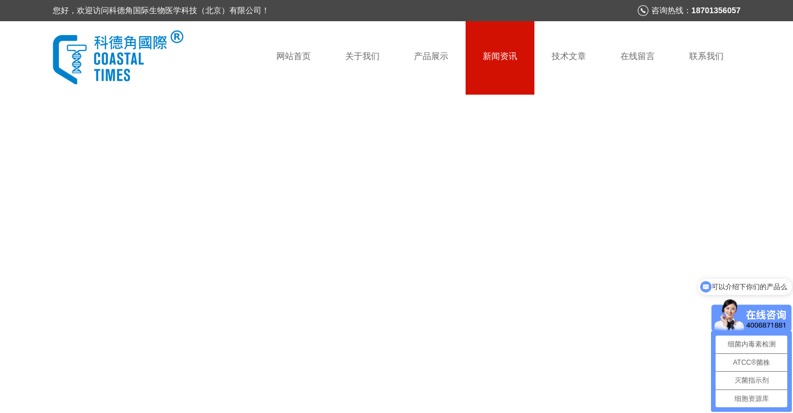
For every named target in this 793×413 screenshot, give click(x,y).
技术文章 (569, 56)
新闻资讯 (500, 56)
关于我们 (362, 56)
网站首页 (293, 56)
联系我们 (706, 56)
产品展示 (431, 56)
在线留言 (637, 56)
